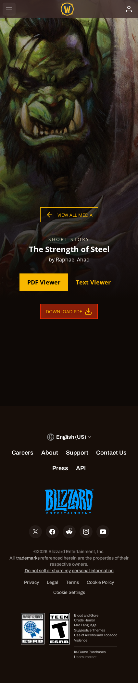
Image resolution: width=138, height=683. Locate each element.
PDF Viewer (43, 282)
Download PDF (69, 311)
